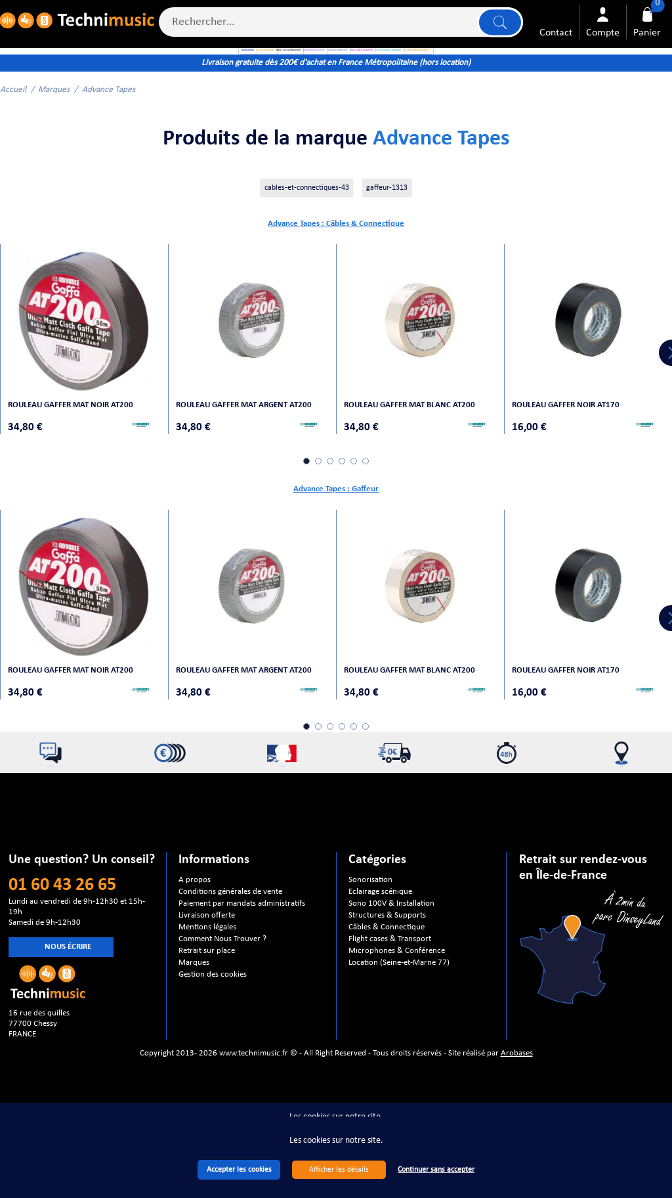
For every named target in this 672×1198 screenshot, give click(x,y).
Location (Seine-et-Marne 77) (399, 996)
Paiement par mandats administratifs (241, 937)
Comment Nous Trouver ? (222, 973)
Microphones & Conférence (396, 985)
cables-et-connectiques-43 (306, 229)
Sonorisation (370, 914)
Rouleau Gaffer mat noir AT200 (77, 432)
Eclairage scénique (380, 925)
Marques (54, 131)
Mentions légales (207, 961)
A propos (194, 914)
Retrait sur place (206, 985)
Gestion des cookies (212, 1008)
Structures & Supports (387, 949)
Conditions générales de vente (230, 925)
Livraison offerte (206, 949)
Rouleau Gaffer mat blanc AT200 (416, 432)
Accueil (13, 131)
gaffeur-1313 (387, 229)
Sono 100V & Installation (391, 937)
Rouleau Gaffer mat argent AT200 (250, 432)
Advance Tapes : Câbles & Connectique (336, 265)
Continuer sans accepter (436, 1170)
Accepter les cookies (239, 1170)
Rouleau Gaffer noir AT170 (572, 432)
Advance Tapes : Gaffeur (336, 517)
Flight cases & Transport (389, 973)
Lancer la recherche (496, 27)
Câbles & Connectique (386, 961)
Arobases (517, 1087)
